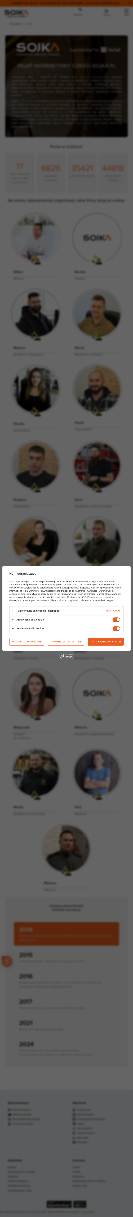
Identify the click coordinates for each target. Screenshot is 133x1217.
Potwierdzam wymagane (66, 641)
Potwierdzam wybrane (26, 641)
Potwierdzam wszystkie (106, 641)
